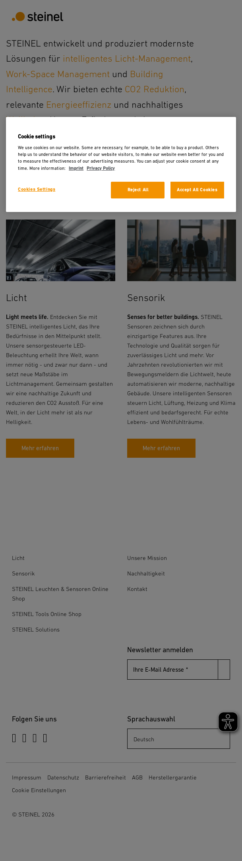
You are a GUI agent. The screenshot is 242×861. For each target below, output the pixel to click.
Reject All (138, 189)
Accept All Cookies (197, 189)
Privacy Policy (101, 168)
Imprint (76, 168)
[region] (121, 164)
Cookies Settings (36, 189)
